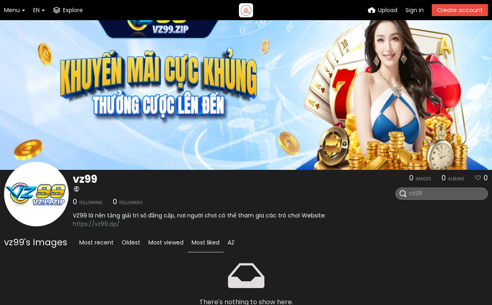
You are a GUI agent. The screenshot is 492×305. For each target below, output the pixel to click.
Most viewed (166, 242)
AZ (231, 242)
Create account (460, 10)
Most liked (206, 242)
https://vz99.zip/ (96, 224)
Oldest (131, 242)
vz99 (85, 179)
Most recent (96, 242)
